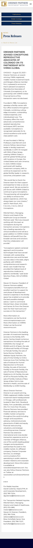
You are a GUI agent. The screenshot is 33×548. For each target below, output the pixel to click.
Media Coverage (16, 19)
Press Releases (16, 23)
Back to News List (9, 43)
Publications (16, 14)
